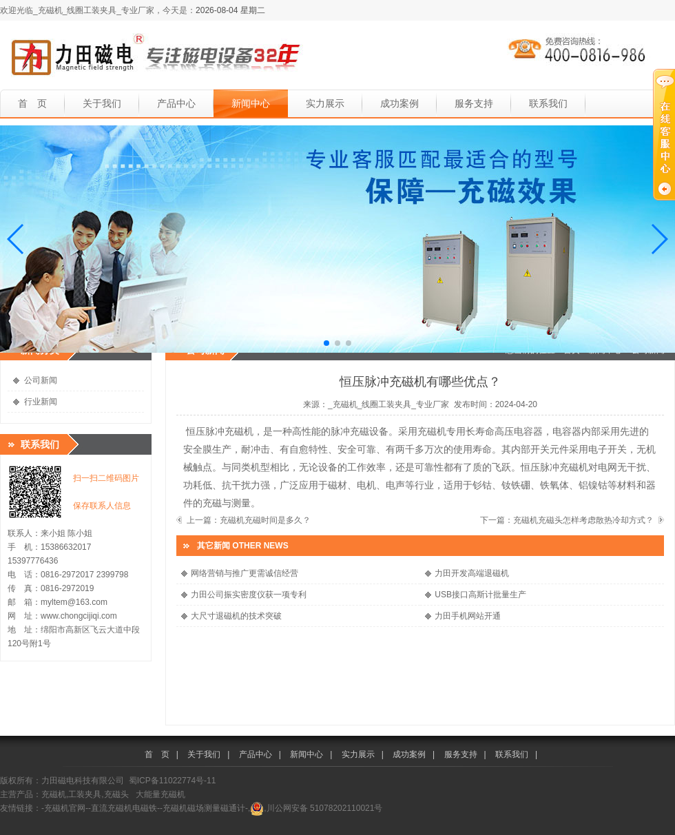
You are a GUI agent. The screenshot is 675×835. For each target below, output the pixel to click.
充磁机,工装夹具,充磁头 (85, 794)
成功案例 (399, 103)
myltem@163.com (74, 602)
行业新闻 (40, 401)
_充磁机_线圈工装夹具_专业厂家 (388, 404)
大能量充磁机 (160, 794)
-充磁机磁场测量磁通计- (204, 808)
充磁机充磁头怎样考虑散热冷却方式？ (583, 520)
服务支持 (474, 103)
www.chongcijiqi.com (79, 616)
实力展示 (325, 103)
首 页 (32, 103)
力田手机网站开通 (468, 616)
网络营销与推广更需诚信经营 (244, 573)
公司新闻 (40, 380)
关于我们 (102, 103)
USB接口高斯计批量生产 (480, 594)
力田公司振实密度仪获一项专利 (249, 594)
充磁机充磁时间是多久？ (265, 520)
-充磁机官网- (64, 808)
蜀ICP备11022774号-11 (172, 780)
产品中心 (176, 103)
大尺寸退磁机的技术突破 (236, 616)
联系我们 (548, 103)
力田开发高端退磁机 (472, 573)
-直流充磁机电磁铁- (124, 808)
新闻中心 (250, 103)
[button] (16, 239)
